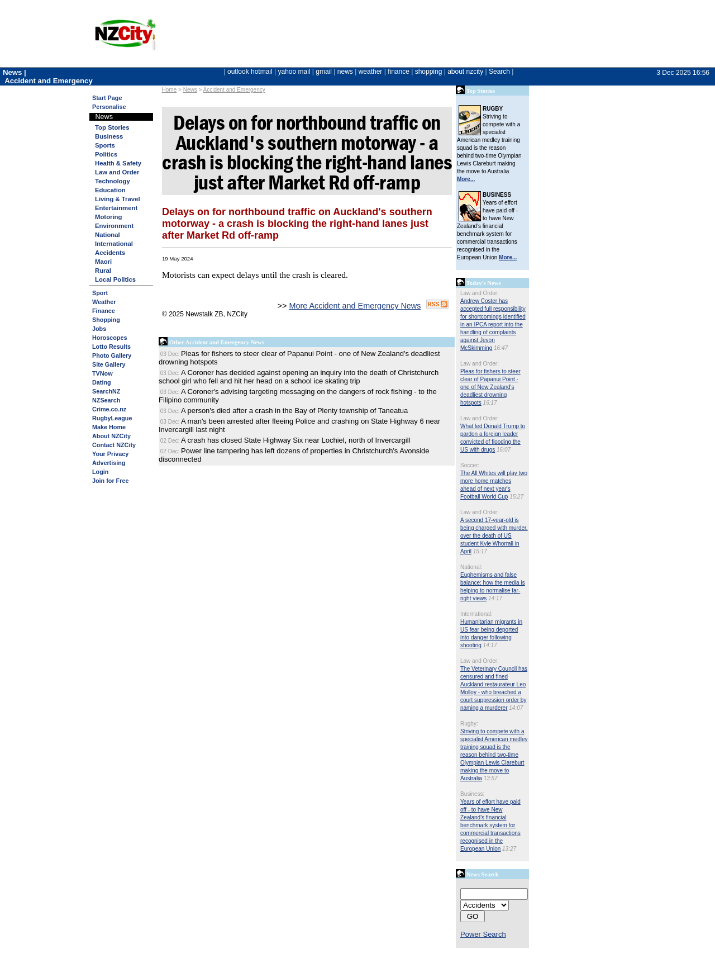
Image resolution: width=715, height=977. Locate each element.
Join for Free (110, 480)
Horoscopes (109, 337)
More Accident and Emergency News (355, 305)
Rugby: (469, 723)
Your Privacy (110, 453)
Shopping (106, 319)
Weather (104, 301)
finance (398, 71)
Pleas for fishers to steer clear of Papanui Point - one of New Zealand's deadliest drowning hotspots (490, 387)
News (190, 90)
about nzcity (465, 71)
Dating (101, 382)
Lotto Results (111, 346)
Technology (112, 181)
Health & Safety (118, 163)
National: (471, 567)
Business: (472, 794)
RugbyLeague (112, 418)
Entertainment (116, 208)
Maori (103, 261)
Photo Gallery (111, 355)
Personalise (109, 106)
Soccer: (469, 465)
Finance (103, 310)
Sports (105, 145)
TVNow (102, 373)
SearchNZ (106, 391)
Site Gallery (108, 364)
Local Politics (115, 279)
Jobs (99, 328)
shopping (428, 71)
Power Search (483, 934)
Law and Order (117, 172)
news (345, 71)
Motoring (108, 217)
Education (110, 190)
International (114, 243)
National (107, 234)
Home (169, 90)
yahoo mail (294, 71)
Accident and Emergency (234, 90)
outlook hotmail (250, 71)
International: (476, 614)
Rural (103, 270)
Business (109, 136)
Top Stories (112, 127)
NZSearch (106, 400)
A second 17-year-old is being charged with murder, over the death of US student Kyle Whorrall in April (494, 535)
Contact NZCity (114, 445)
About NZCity (111, 436)
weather (371, 71)
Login (100, 471)
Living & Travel (117, 199)
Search (499, 71)
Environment (114, 225)
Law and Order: (479, 293)
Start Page (107, 97)
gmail (324, 71)
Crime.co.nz (109, 409)
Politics (106, 154)
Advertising (108, 462)
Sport (100, 293)
